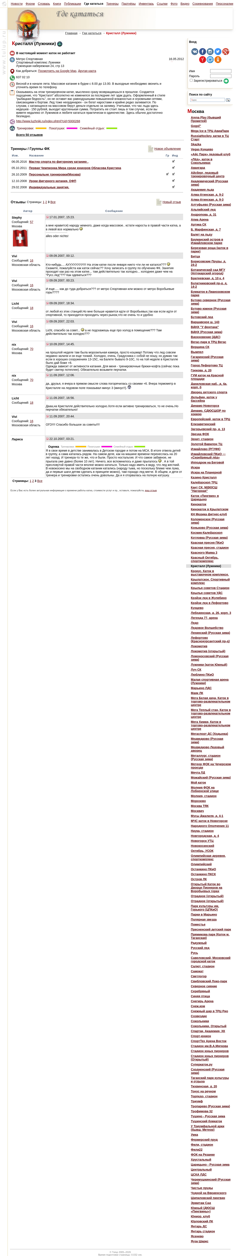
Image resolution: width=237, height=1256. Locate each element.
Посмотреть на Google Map (57, 71)
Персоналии (224, 3)
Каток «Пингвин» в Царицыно (205, 497)
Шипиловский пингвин (208, 1198)
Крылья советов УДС (207, 593)
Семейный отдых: (92, 128)
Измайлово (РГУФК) (206, 449)
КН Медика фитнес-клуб (209, 514)
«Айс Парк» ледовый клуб (211, 154)
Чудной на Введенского (209, 1193)
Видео (185, 3)
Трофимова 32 (202, 1111)
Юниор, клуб (200, 1216)
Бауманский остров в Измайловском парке (207, 241)
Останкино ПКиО (203, 869)
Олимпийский (201, 864)
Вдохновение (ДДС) (205, 337)
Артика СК (198, 224)
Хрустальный (201, 1159)
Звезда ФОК (200, 434)
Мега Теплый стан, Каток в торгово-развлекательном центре (211, 713)
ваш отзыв (151, 490)
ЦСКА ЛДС (199, 1174)
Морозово (198, 801)
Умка (194, 1134)
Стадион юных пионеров (210, 1051)
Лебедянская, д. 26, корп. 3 (211, 613)
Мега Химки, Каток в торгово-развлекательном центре (210, 725)
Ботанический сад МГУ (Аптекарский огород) (208, 271)
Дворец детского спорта (209, 392)
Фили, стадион (202, 1144)
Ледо (194, 623)
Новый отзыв (168, 202)
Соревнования (202, 3)
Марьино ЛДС (201, 688)
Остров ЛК (199, 879)
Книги (57, 3)
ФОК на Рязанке (203, 1154)
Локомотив (199, 646)
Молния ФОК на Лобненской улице (205, 789)
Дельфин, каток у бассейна (204, 398)
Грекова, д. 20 (201, 370)
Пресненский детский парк (211, 929)
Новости (17, 3)
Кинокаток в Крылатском (209, 509)
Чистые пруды (202, 1188)
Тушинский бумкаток (206, 1121)
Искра (195, 467)
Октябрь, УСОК (202, 851)
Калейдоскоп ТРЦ (204, 482)
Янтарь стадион (203, 1231)
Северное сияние (204, 986)
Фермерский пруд (204, 1139)
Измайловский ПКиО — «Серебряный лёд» (208, 455)
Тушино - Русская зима (208, 1116)
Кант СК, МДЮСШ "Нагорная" (204, 489)
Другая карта (87, 71)
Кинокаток (198, 504)
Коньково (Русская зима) (209, 527)
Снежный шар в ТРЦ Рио (209, 1011)
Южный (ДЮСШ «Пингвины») (203, 1209)
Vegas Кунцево (202, 149)
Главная (71, 33)
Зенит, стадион (202, 439)
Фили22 (197, 1149)
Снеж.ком (198, 1006)
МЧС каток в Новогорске (209, 821)
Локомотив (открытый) (208, 651)
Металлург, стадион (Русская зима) (206, 757)
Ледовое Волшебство (207, 628)
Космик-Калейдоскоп (206, 532)
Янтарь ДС (199, 1226)
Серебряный (200, 991)
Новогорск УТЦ (202, 841)
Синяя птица (200, 996)
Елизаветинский (203, 424)
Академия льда (202, 189)
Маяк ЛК (197, 693)
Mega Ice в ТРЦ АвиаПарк (210, 131)
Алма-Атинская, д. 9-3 (207, 199)
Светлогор (199, 976)
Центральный (201, 1169)
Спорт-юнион (201, 1036)
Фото (174, 3)
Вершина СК (200, 347)
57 (31, 222)
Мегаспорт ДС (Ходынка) (209, 733)
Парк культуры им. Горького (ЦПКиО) (205, 907)
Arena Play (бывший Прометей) (206, 119)
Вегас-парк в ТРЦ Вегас (208, 342)
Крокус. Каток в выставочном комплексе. (210, 572)
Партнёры (129, 3)
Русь (194, 953)
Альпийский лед (203, 209)
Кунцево (197, 608)
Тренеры (112, 3)
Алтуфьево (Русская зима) (211, 204)
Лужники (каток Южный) (209, 664)
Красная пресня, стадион (210, 547)
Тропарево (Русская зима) (210, 1106)
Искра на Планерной (206, 472)
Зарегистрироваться (206, 80)
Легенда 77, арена (204, 618)
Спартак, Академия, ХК (208, 1031)
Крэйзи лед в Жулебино (209, 598)
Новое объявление (164, 148)
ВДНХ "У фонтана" (205, 327)
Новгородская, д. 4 (205, 836)
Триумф (197, 1101)
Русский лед (200, 948)
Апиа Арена (200, 219)
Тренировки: (26, 128)
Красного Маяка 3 (204, 552)
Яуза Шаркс (199, 1241)
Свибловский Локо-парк (209, 981)
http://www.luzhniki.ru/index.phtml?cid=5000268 (48, 121)
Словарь (44, 3)
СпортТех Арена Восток (209, 1041)
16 (31, 260)
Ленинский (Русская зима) (210, 633)
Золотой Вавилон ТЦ (206, 444)
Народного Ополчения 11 (210, 826)
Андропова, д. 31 (203, 214)
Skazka (196, 144)
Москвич (197, 811)
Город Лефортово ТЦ (207, 365)
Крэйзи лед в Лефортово (209, 603)
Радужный (199, 943)
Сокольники (200, 1021)
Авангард (198, 167)
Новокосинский (202, 846)
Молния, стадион (204, 796)
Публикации (72, 3)
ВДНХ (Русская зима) (206, 332)
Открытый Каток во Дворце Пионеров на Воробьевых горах (206, 887)
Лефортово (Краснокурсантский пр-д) (210, 639)
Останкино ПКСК (203, 874)
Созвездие (199, 1016)
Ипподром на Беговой (207, 462)
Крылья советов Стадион (210, 588)
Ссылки (162, 3)
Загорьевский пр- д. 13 (208, 429)
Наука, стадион (202, 831)
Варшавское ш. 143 (205, 322)
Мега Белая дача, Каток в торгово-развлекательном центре (210, 701)
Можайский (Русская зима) (211, 777)
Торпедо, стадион (204, 1096)
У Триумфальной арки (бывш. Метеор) (207, 1127)
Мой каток (198, 782)
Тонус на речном (203, 1091)
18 (31, 308)
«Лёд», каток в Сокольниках (201, 161)
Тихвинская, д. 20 (204, 1086)
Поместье (198, 924)
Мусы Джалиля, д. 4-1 (207, 816)
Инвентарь (146, 3)
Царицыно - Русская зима (210, 1164)
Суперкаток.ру (202, 1064)
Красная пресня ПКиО (207, 542)
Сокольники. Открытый (208, 1026)
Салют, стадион (202, 966)
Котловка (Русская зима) (209, 537)
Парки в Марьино (204, 914)
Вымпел (197, 352)
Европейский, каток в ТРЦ (210, 419)
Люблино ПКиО (202, 674)
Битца (195, 256)
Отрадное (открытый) (207, 896)
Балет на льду (201, 234)
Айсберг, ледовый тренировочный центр (207, 174)
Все (53, 202)
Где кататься (92, 33)
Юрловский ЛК (202, 1221)
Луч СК (196, 669)
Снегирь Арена (202, 1001)
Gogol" (196, 126)
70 (31, 349)
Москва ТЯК (200, 806)
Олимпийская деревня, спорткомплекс (208, 857)
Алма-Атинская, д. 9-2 (207, 194)
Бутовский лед (202, 317)
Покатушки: (56, 128)
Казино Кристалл (204, 477)
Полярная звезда (204, 919)
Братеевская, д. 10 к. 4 (207, 278)
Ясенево (197, 1236)
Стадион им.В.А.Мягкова (209, 1046)
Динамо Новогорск (205, 405)
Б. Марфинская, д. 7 (206, 229)
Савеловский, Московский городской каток (211, 959)
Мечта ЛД (198, 772)
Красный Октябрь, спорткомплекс (205, 559)
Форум (30, 3)
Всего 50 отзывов (29, 135)
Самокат (197, 971)
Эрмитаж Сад (201, 1203)
